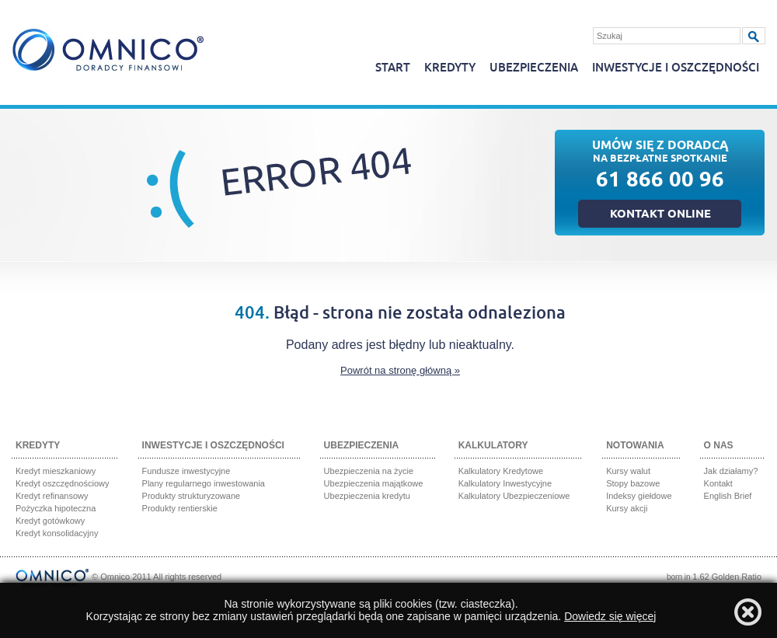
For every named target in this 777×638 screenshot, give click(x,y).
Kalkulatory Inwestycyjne (505, 483)
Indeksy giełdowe (638, 495)
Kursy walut (628, 471)
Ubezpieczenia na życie (369, 471)
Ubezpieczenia (534, 68)
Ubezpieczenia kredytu (367, 495)
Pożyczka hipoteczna (56, 508)
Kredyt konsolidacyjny (57, 533)
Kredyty (450, 68)
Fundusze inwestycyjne (186, 471)
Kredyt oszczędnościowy (62, 483)
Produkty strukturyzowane (191, 495)
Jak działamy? (731, 471)
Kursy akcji (626, 508)
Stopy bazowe (633, 483)
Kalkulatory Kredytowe (500, 471)
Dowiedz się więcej (610, 616)
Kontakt (718, 483)
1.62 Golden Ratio (726, 576)
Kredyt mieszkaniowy (56, 471)
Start (392, 68)
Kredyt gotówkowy (50, 520)
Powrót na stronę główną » (400, 370)
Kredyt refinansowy (52, 495)
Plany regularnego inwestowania (203, 483)
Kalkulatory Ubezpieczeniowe (514, 495)
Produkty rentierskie (180, 508)
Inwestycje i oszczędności (675, 68)
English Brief (728, 495)
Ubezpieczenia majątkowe (373, 483)
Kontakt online (660, 215)
